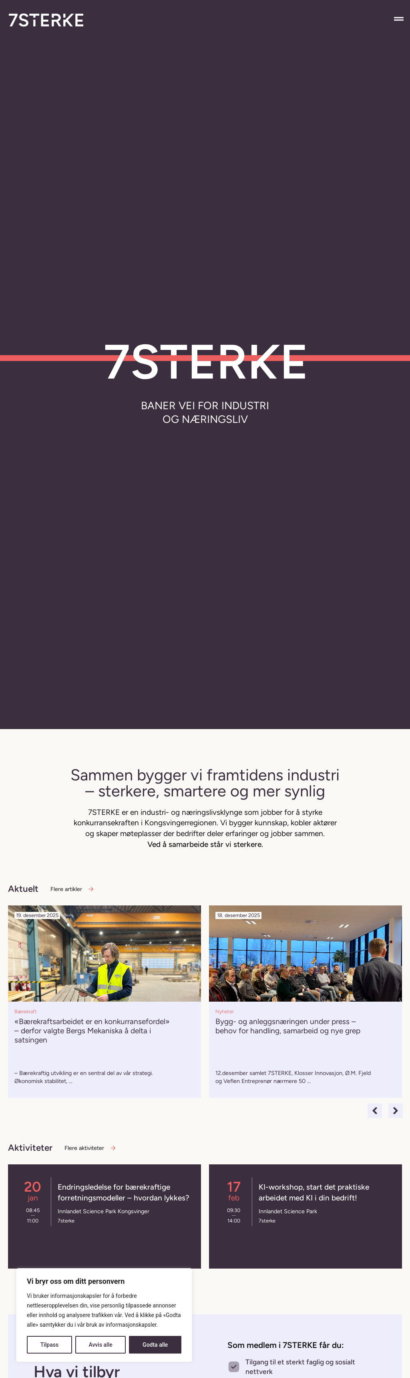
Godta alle (155, 1345)
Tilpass (49, 1345)
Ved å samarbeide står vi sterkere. (205, 844)
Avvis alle (100, 1345)
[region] (104, 1315)
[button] (375, 1110)
